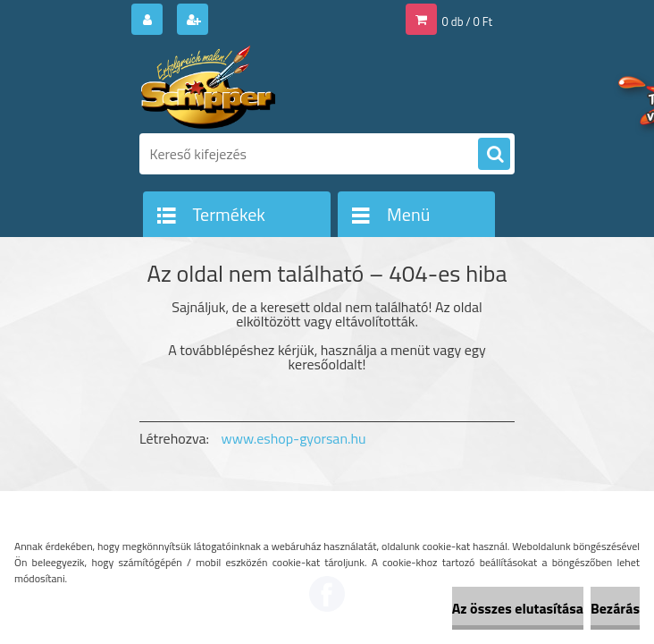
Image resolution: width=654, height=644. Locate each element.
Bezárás (615, 608)
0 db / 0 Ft (467, 21)
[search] (494, 155)
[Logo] (262, 86)
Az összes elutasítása (517, 608)
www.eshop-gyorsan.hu (294, 438)
